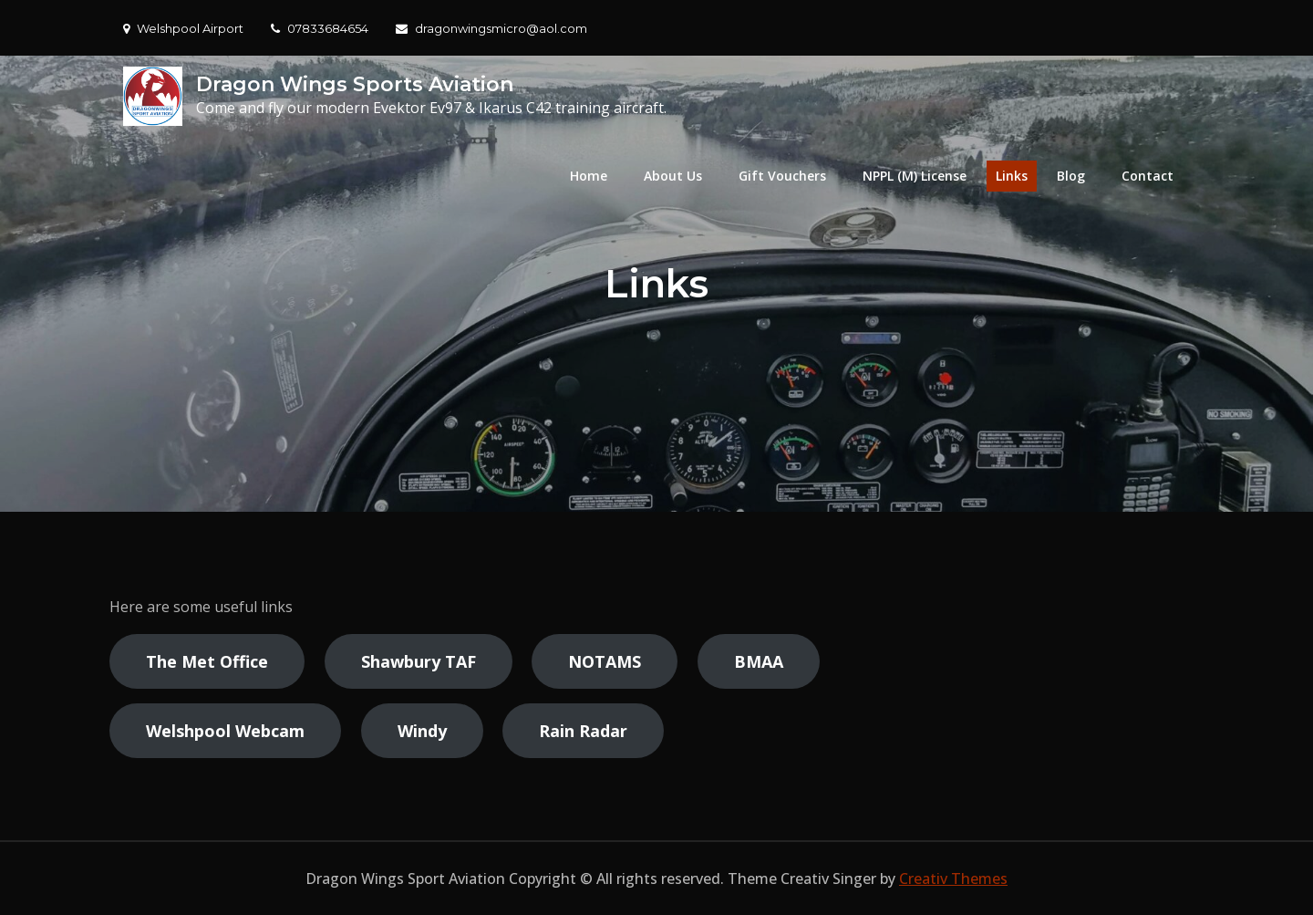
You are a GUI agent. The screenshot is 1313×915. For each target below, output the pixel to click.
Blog (1071, 175)
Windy (422, 731)
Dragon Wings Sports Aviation (354, 84)
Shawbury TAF (418, 661)
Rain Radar (583, 731)
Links (1012, 175)
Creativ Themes (953, 878)
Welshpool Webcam (225, 731)
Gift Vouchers (782, 175)
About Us (673, 175)
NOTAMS (604, 661)
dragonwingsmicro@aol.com (491, 28)
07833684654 (319, 28)
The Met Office (207, 661)
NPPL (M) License (915, 175)
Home (588, 175)
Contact (1147, 175)
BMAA (758, 661)
